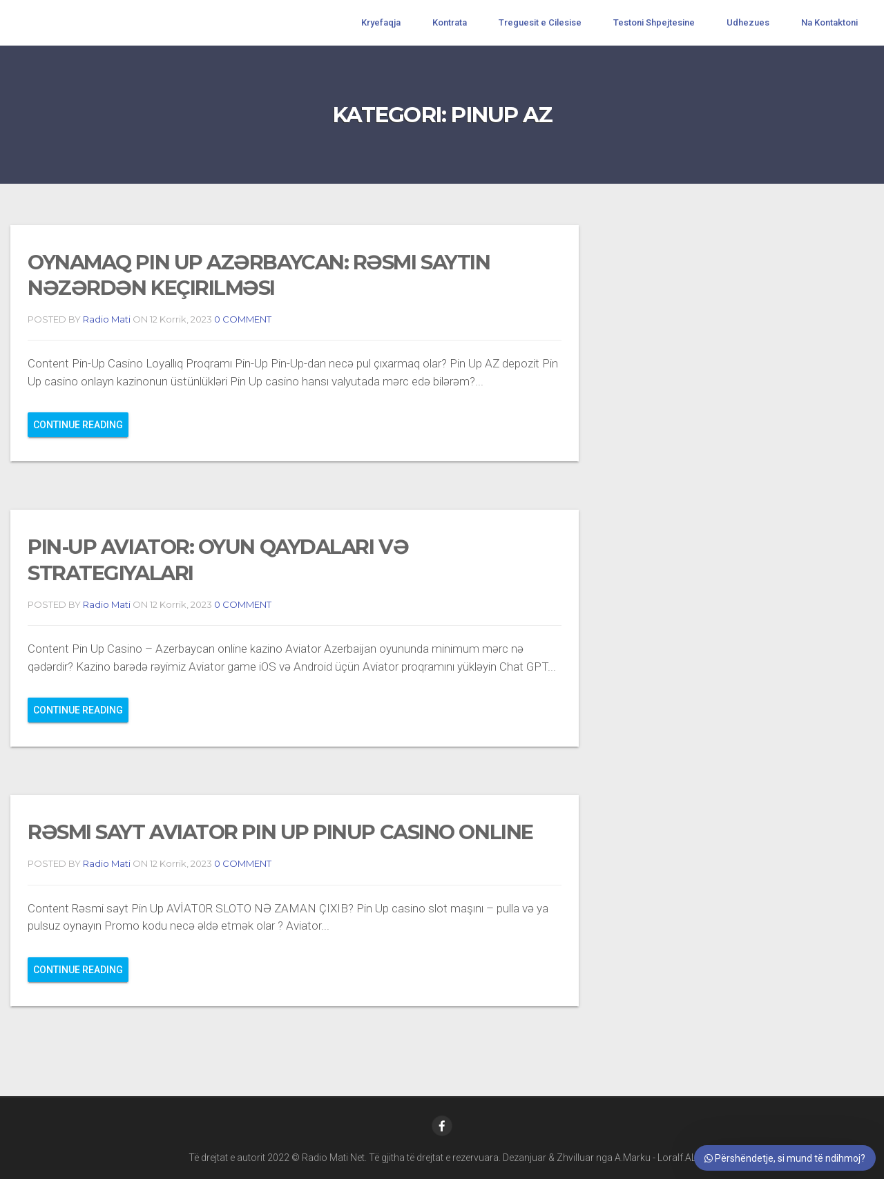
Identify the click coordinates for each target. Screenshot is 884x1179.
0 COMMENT (241, 319)
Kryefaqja (381, 22)
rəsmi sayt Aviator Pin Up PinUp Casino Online (280, 832)
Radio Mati (107, 319)
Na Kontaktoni (829, 22)
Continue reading (78, 424)
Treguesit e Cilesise (540, 22)
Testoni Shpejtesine (654, 22)
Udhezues (748, 22)
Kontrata (449, 22)
